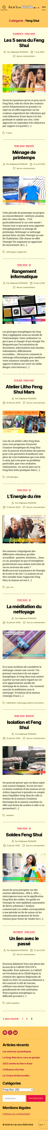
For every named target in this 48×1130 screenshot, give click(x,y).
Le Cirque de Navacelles (16, 1075)
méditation (11, 703)
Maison (30, 146)
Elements (18, 34)
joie (7, 587)
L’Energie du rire (24, 496)
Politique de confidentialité (16, 1114)
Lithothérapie (12, 477)
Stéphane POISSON (19, 52)
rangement (22, 252)
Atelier (18, 380)
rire (11, 587)
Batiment (18, 932)
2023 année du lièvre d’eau (17, 1063)
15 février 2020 (13, 507)
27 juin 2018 (39, 950)
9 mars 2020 (39, 283)
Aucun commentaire (26, 56)
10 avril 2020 (39, 164)
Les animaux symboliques (17, 1051)
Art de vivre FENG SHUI (21, 1124)
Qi (30, 265)
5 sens (9, 133)
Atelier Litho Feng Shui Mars (24, 389)
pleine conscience (35, 703)
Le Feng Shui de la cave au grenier (21, 1057)
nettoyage (11, 252)
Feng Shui (30, 34)
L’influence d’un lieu (13, 1069)
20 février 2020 (13, 403)
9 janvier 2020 (13, 845)
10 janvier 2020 (13, 738)
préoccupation (12, 1003)
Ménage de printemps (24, 154)
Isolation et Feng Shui (24, 724)
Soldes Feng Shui (24, 834)
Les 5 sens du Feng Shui (24, 42)
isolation (10, 815)
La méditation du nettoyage (24, 609)
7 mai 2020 (39, 52)
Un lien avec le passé (24, 941)
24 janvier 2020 (13, 622)
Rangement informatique (24, 273)
